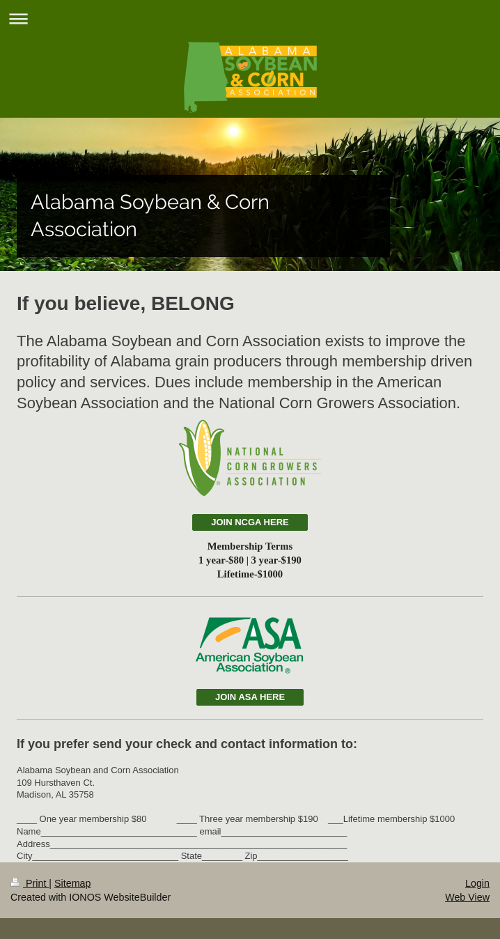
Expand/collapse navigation (250, 18)
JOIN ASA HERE (250, 697)
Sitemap (72, 883)
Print (29, 883)
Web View (467, 897)
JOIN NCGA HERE (249, 522)
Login (477, 883)
